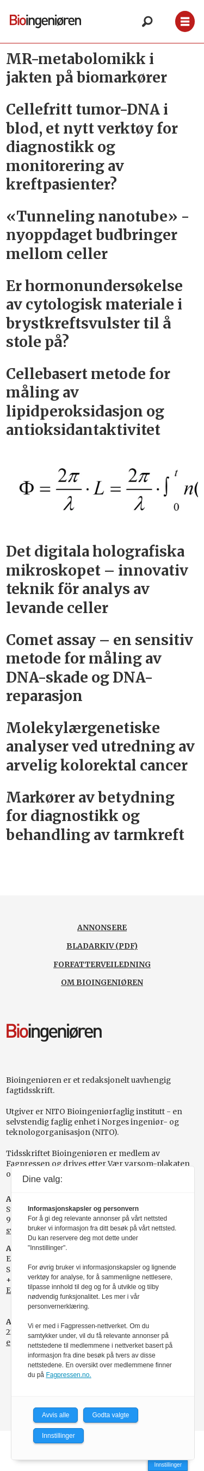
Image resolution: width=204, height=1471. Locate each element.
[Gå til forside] (45, 21)
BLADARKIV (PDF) (102, 946)
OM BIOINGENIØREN (102, 982)
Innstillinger (168, 1465)
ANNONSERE (102, 927)
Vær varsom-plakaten (149, 1164)
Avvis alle (55, 1415)
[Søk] (147, 22)
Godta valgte (110, 1415)
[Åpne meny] (185, 21)
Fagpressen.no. (68, 1375)
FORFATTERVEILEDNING (102, 964)
